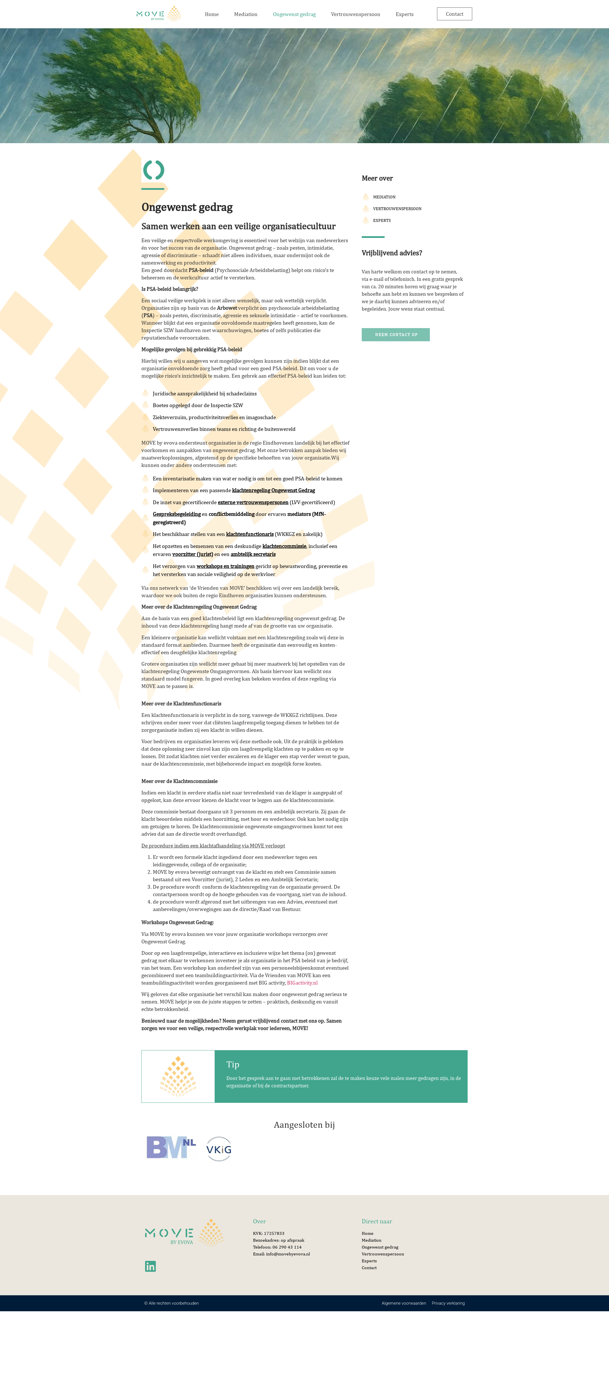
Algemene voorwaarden (404, 1303)
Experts (405, 14)
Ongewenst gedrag (294, 14)
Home (212, 14)
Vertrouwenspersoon (355, 14)
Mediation (246, 14)
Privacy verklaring (448, 1303)
